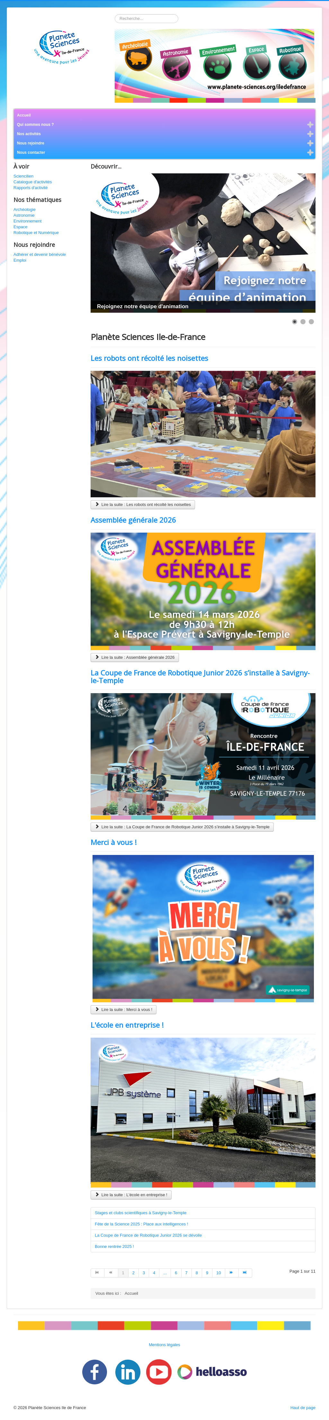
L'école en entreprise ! (127, 1025)
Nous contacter (31, 152)
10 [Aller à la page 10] (218, 1272)
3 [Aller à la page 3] (144, 1272)
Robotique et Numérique (36, 232)
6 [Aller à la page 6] (176, 1272)
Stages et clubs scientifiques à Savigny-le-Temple (140, 1212)
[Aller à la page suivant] (232, 1272)
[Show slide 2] (303, 321)
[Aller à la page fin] (245, 1272)
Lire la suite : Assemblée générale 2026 (135, 657)
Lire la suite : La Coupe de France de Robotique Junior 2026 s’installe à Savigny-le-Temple (182, 826)
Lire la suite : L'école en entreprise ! (131, 1194)
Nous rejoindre (30, 143)
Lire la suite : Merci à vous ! (123, 1009)
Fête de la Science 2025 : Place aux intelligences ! (141, 1224)
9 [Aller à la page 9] (207, 1272)
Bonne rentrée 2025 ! (114, 1246)
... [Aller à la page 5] (165, 1272)
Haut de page (303, 1407)
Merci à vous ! (114, 842)
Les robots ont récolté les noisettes (149, 358)
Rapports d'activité (30, 187)
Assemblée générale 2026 (133, 520)
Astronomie (24, 215)
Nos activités (29, 134)
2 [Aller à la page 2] (133, 1272)
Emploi (19, 260)
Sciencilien (23, 176)
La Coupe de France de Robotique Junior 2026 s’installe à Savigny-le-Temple (200, 676)
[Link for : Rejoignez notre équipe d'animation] (203, 243)
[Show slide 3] (311, 321)
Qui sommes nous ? (35, 124)
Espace (20, 226)
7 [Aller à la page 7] (186, 1272)
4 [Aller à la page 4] (154, 1272)
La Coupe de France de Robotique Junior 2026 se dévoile (148, 1235)
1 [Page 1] (123, 1272)
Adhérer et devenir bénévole (39, 254)
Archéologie (24, 209)
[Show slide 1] (294, 321)
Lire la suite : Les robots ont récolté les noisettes (143, 504)
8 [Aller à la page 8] (197, 1272)
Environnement (27, 221)
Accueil (24, 115)
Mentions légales (164, 1344)
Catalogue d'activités (32, 181)
